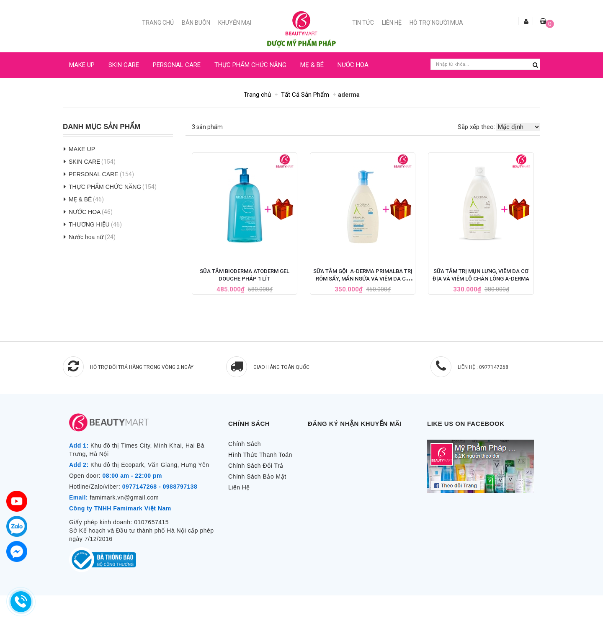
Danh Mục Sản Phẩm (101, 127)
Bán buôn (196, 22)
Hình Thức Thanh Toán (260, 454)
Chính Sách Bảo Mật (257, 476)
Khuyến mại (234, 22)
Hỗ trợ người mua (436, 22)
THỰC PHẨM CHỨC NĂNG (250, 65)
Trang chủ (158, 22)
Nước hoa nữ (86, 237)
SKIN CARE (123, 65)
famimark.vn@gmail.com (124, 497)
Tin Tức (363, 22)
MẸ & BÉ (312, 65)
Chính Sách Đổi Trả (255, 465)
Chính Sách (244, 443)
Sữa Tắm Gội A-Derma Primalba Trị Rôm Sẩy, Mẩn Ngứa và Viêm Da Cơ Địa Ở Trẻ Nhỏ (362, 278)
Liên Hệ (392, 22)
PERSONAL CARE (177, 65)
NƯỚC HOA (353, 65)
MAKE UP (82, 65)
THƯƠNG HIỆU (89, 224)
